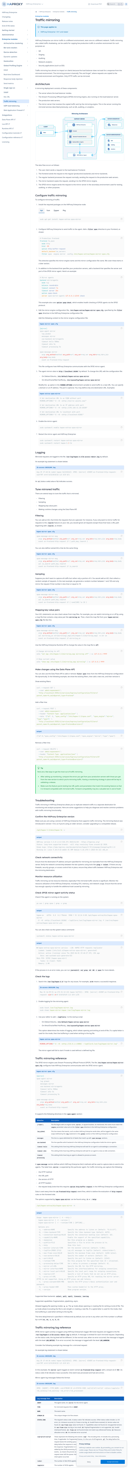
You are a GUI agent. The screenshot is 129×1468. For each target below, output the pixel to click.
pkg (64, 210)
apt (41, 210)
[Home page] (13, 4)
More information (100, 1456)
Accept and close (112, 1462)
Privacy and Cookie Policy (86, 1456)
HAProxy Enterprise (45, 12)
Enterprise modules (58, 12)
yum (48, 210)
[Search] (115, 4)
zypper (56, 210)
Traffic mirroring (72, 12)
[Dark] (126, 4)
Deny (89, 1462)
